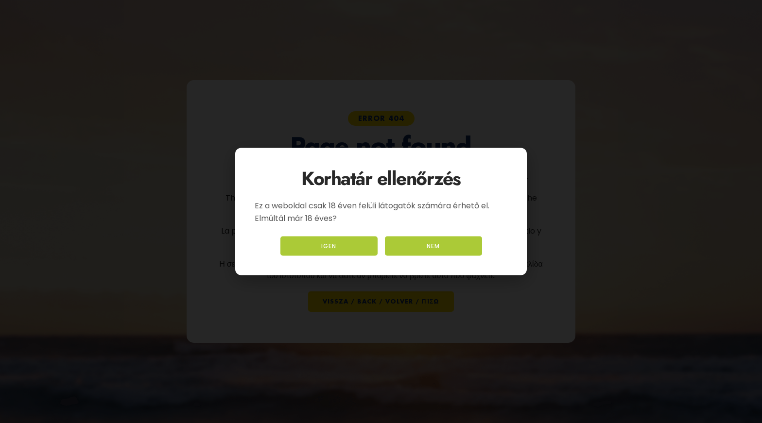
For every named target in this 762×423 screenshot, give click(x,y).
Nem (433, 246)
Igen (328, 246)
